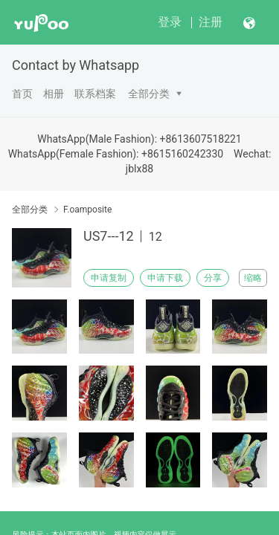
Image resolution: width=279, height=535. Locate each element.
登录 (170, 22)
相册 (53, 94)
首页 (22, 94)
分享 (213, 278)
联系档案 (95, 94)
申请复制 (108, 278)
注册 (210, 22)
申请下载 (165, 278)
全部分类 (149, 94)
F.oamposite (87, 209)
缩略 (253, 278)
